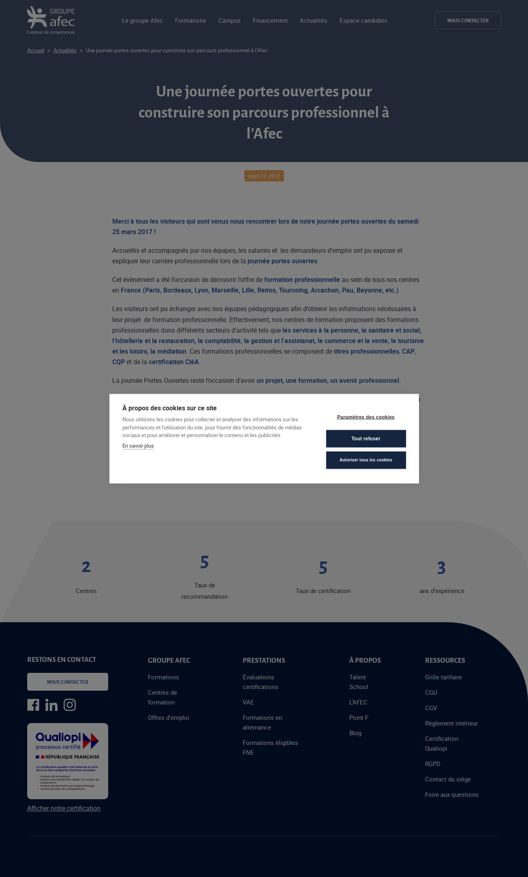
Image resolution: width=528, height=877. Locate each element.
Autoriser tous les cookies (366, 460)
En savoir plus (138, 445)
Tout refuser (366, 439)
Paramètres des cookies (366, 417)
